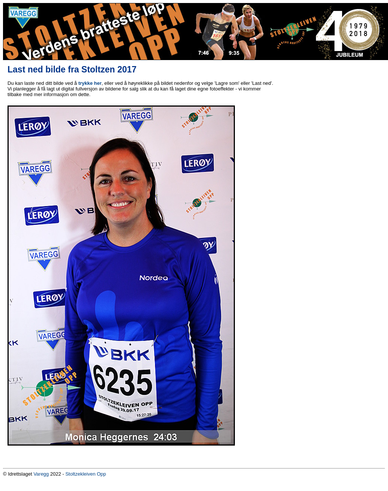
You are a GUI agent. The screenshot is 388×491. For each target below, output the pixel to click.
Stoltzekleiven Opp (85, 474)
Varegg (41, 474)
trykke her (90, 83)
